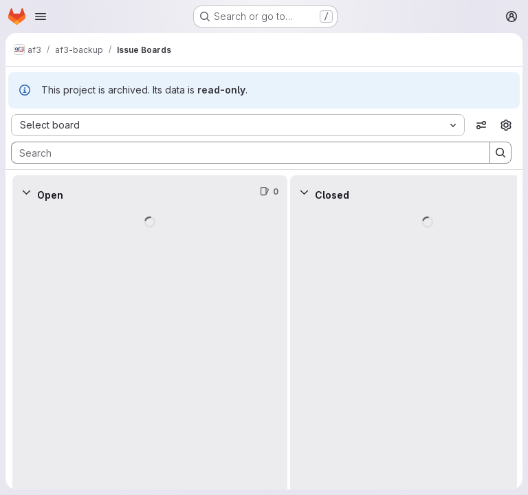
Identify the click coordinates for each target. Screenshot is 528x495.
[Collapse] (26, 192)
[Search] (243, 152)
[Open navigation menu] (41, 17)
